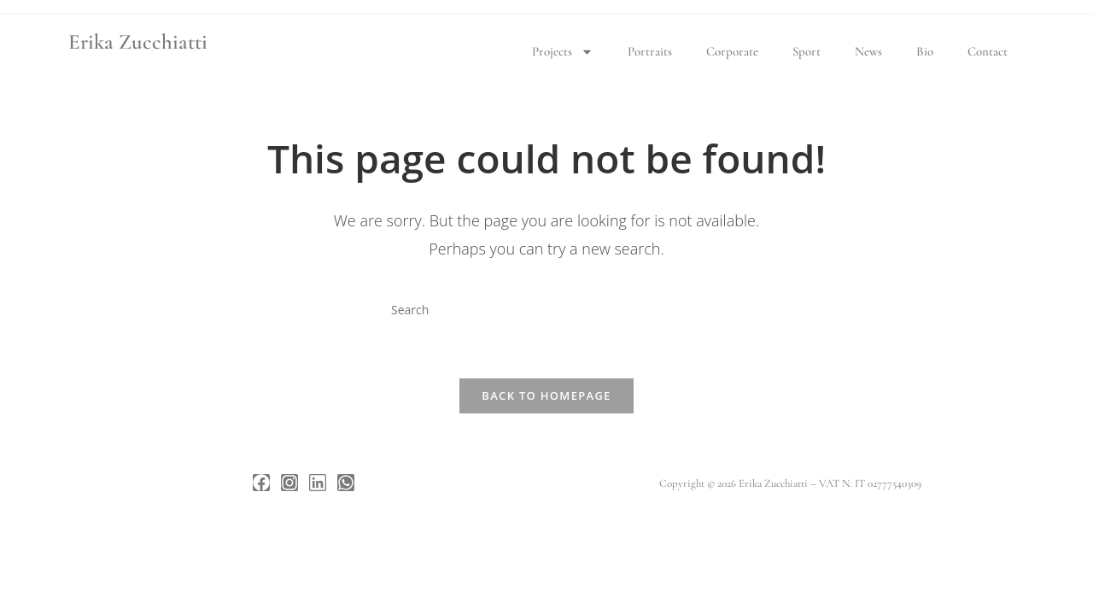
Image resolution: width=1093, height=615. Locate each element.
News (868, 51)
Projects (562, 52)
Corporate (732, 51)
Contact (987, 51)
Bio (924, 51)
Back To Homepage (546, 395)
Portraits (650, 51)
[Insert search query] (546, 309)
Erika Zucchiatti (137, 42)
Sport (806, 51)
